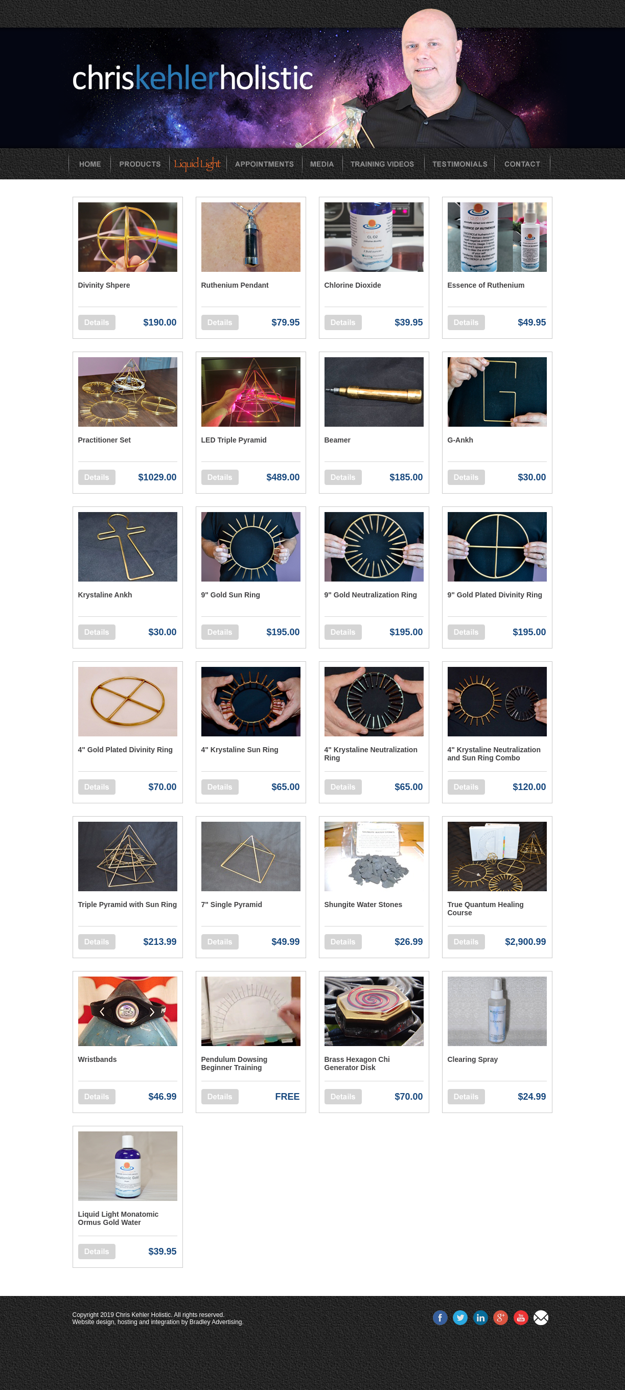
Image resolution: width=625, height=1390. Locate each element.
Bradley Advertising (216, 1322)
